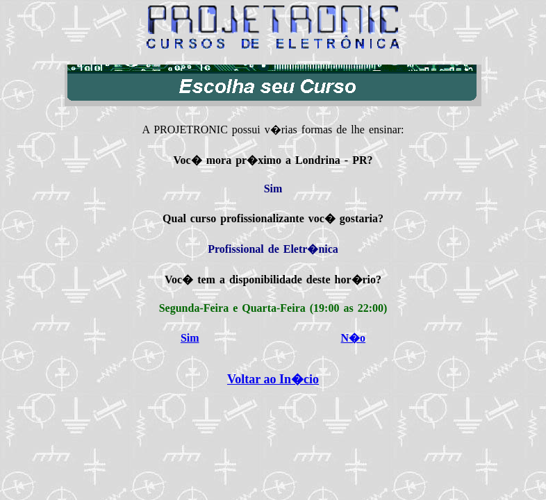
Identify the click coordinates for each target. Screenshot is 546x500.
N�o (353, 338)
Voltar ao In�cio (273, 379)
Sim (190, 338)
